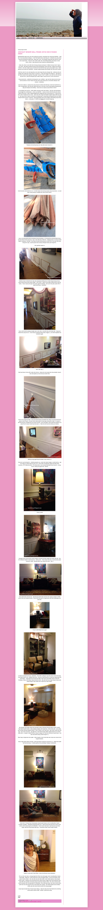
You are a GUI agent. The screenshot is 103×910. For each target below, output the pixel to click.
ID (28, 901)
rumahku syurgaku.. (33, 901)
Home (18, 37)
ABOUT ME (23, 37)
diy (21, 901)
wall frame (39, 901)
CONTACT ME (31, 37)
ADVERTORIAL (39, 37)
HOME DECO (25, 901)
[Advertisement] (42, 44)
